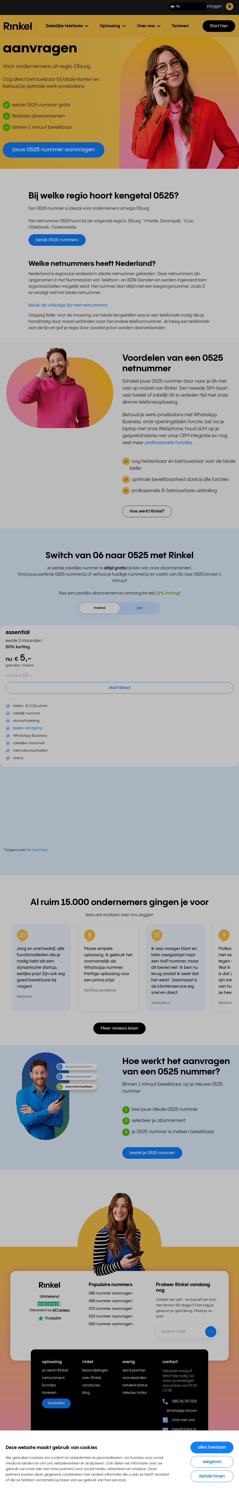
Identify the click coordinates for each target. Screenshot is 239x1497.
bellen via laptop (27, 728)
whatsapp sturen (179, 1411)
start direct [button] (119, 688)
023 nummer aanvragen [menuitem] (110, 1316)
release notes (134, 1393)
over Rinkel (91, 1378)
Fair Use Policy (37, 850)
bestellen (56, 1403)
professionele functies (168, 442)
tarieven (49, 1393)
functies (49, 1385)
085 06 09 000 (179, 1401)
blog (86, 1393)
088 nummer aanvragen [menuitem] (110, 1301)
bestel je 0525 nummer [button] (152, 1153)
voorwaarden (134, 1378)
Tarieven (180, 26)
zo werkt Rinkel (55, 1370)
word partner (134, 1370)
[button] (188, 6)
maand (99, 608)
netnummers (53, 1378)
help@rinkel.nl (179, 1429)
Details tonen (212, 1476)
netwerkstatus (135, 1385)
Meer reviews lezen (119, 1028)
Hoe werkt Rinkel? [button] (147, 511)
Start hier (219, 26)
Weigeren (212, 1462)
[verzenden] (208, 1332)
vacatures (91, 1385)
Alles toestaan (212, 1447)
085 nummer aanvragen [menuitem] (110, 1293)
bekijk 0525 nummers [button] (57, 240)
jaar (140, 608)
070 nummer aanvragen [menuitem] (110, 1309)
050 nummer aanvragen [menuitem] (111, 1324)
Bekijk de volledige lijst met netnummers (68, 305)
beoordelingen (95, 1370)
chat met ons (178, 1420)
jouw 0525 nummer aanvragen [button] (53, 150)
